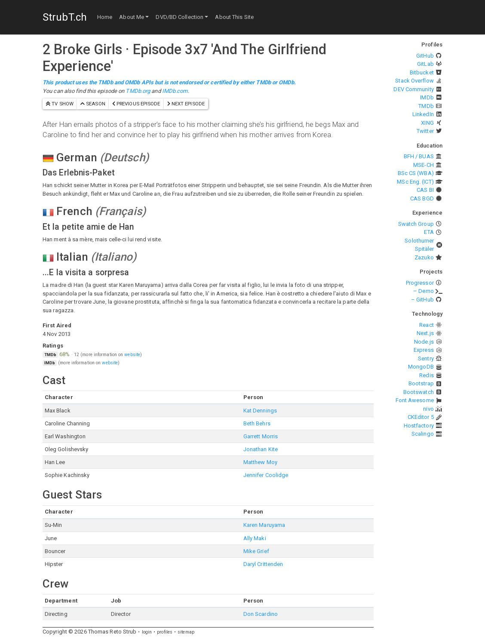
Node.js (424, 341)
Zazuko (424, 257)
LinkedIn (423, 114)
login (147, 632)
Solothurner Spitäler (419, 244)
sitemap (186, 632)
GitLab (425, 64)
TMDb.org (138, 91)
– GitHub (422, 299)
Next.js (425, 333)
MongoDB (421, 366)
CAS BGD (422, 198)
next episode (186, 104)
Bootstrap (421, 383)
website (132, 354)
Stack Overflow (414, 80)
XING (427, 123)
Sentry (426, 358)
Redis (426, 375)
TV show (60, 104)
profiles (164, 632)
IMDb (426, 97)
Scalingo (422, 434)
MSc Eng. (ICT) (415, 181)
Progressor (420, 283)
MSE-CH (423, 165)
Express (424, 350)
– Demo (423, 291)
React (426, 325)
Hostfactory (419, 425)
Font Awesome (415, 400)
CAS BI (425, 190)
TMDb (425, 106)
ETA (428, 232)
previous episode (136, 104)
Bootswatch (418, 392)
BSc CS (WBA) (416, 173)
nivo (428, 409)
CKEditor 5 (421, 417)
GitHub (425, 55)
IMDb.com (175, 91)
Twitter (425, 131)
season (92, 104)
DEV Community (413, 89)
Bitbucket (422, 72)
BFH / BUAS (419, 156)
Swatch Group (416, 224)
